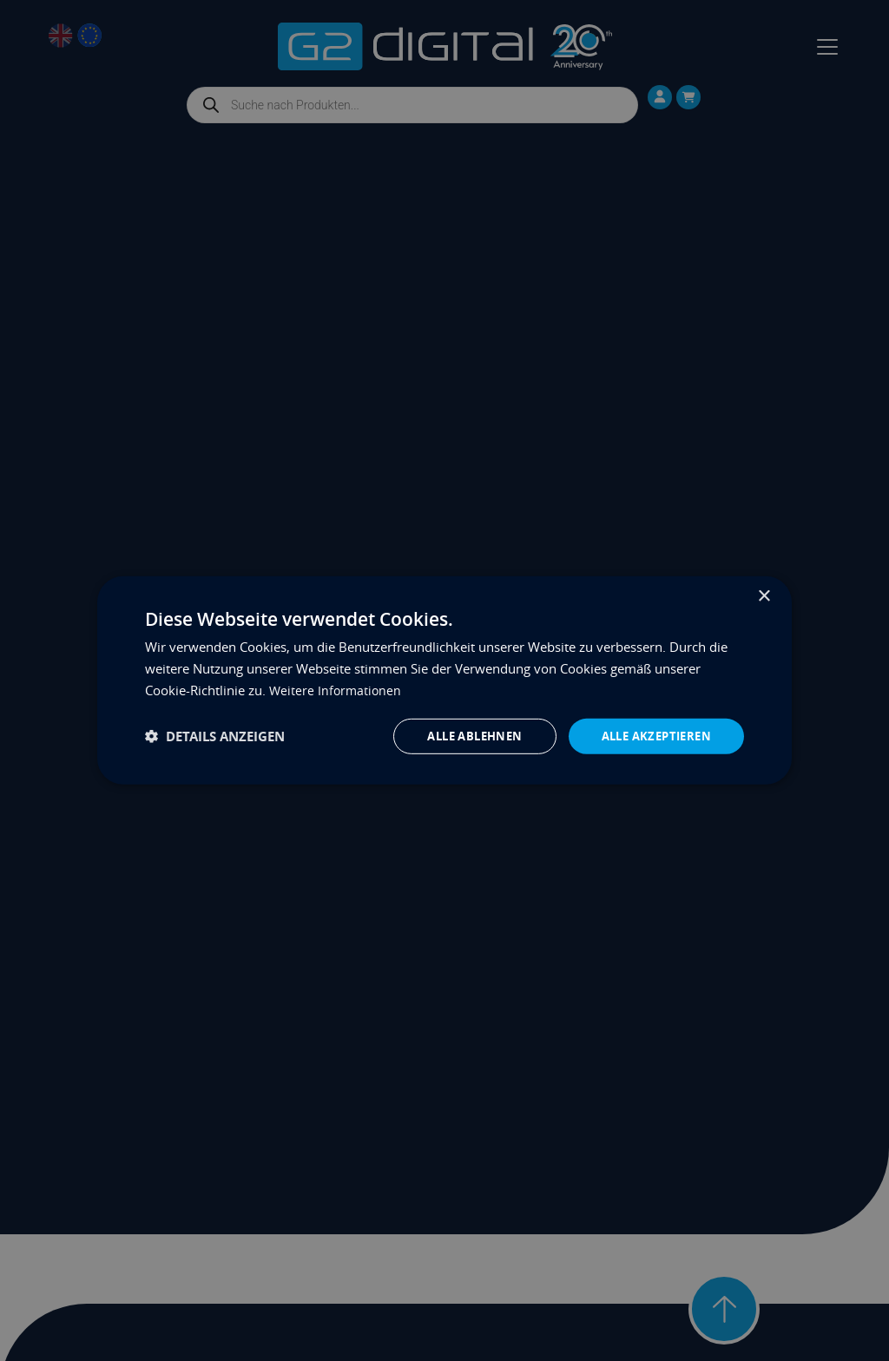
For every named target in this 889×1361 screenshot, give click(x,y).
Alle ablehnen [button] (460, 735)
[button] (215, 736)
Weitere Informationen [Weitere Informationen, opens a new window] (337, 688)
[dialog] (444, 680)
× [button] (763, 595)
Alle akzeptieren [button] (651, 735)
